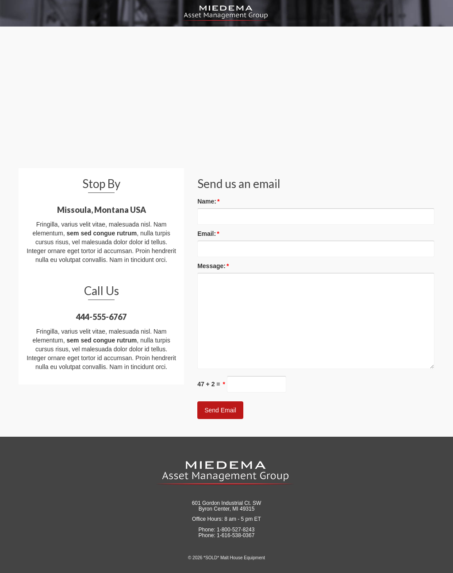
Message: (213, 265)
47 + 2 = (211, 384)
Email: (208, 233)
